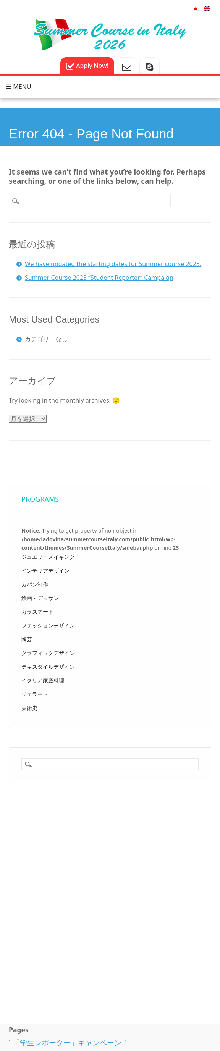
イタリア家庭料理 (42, 680)
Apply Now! (87, 66)
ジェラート (34, 694)
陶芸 (26, 639)
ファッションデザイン (48, 625)
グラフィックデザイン (48, 652)
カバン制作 (34, 584)
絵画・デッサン (40, 598)
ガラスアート (37, 611)
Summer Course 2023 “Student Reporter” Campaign (99, 277)
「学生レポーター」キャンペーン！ (71, 1042)
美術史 (29, 707)
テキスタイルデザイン (48, 666)
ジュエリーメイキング (48, 556)
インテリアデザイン (45, 570)
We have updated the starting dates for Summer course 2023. (113, 264)
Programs (40, 499)
